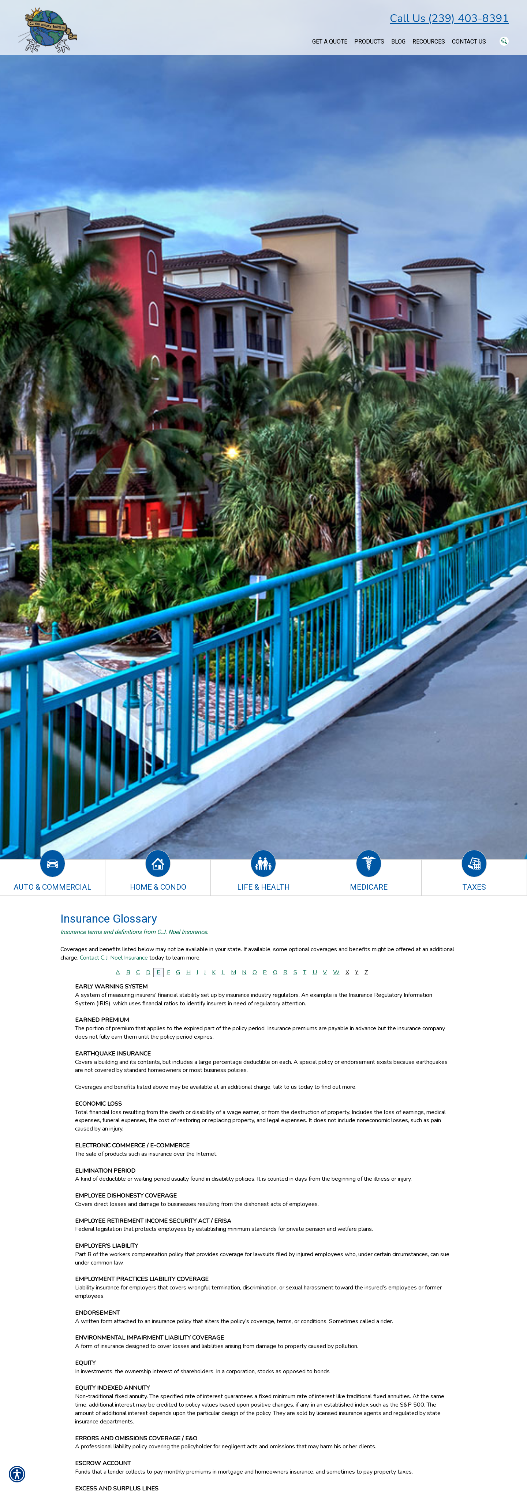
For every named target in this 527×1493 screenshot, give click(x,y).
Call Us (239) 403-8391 (449, 18)
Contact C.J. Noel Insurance (114, 958)
